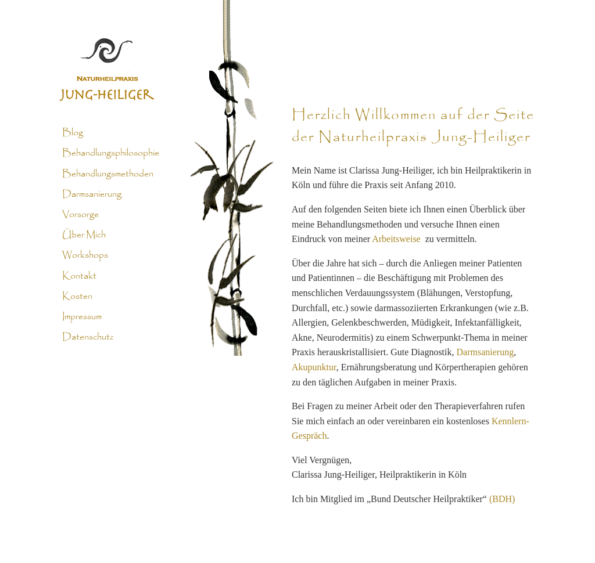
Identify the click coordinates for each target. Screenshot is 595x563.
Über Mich (84, 235)
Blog (72, 132)
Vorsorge (80, 214)
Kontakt (79, 275)
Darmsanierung (91, 194)
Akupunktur (314, 367)
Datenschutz (87, 337)
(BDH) (502, 499)
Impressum (82, 316)
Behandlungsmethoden (107, 173)
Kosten (77, 296)
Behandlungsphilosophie (110, 153)
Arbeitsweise (396, 239)
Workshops (85, 255)
